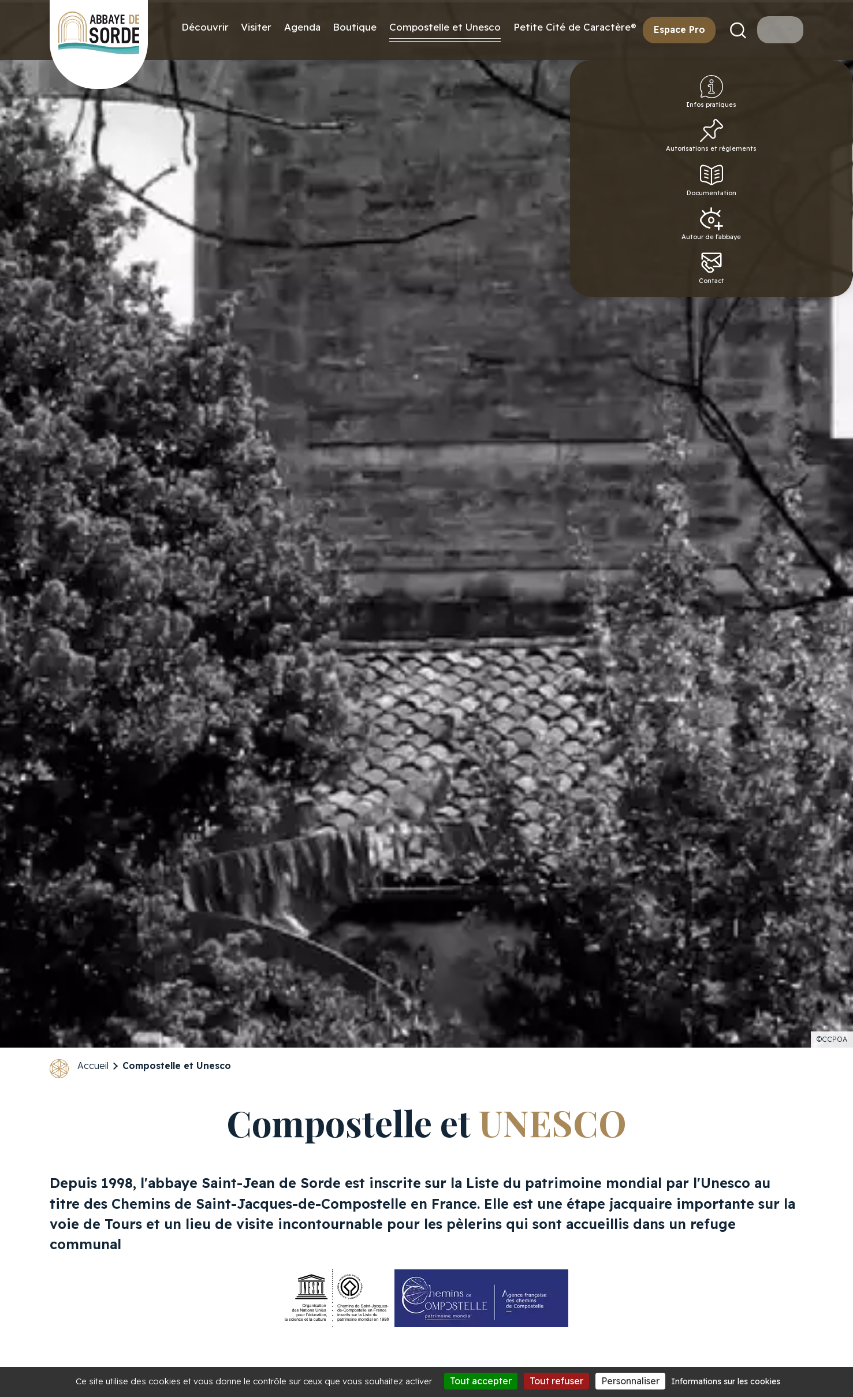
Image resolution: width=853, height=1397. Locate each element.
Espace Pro (679, 29)
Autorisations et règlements (823, 151)
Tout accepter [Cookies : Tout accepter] (481, 1381)
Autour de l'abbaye (823, 248)
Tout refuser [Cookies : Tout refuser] (556, 1381)
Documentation (825, 200)
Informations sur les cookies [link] (725, 1381)
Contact (823, 297)
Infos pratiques (824, 99)
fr (776, 29)
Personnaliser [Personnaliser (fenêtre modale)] (630, 1381)
